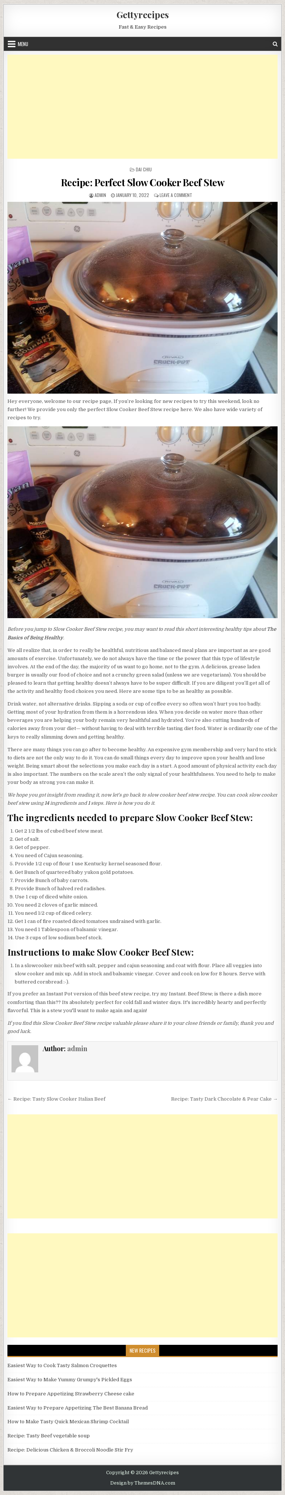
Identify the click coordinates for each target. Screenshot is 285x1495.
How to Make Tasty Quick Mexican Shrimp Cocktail (68, 1421)
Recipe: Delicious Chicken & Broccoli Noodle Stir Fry (70, 1450)
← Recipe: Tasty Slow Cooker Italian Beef (56, 1099)
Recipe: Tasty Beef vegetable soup (48, 1436)
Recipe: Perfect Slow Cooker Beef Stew (143, 182)
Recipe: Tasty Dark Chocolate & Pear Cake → (224, 1099)
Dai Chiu (144, 169)
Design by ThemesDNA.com (142, 1483)
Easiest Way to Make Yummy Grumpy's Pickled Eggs (69, 1379)
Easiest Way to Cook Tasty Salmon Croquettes (62, 1365)
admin (100, 195)
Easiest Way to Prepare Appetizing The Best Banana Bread (77, 1408)
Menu (23, 44)
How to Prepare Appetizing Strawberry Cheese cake (70, 1393)
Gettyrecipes (143, 14)
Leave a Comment (176, 195)
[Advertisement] (142, 107)
